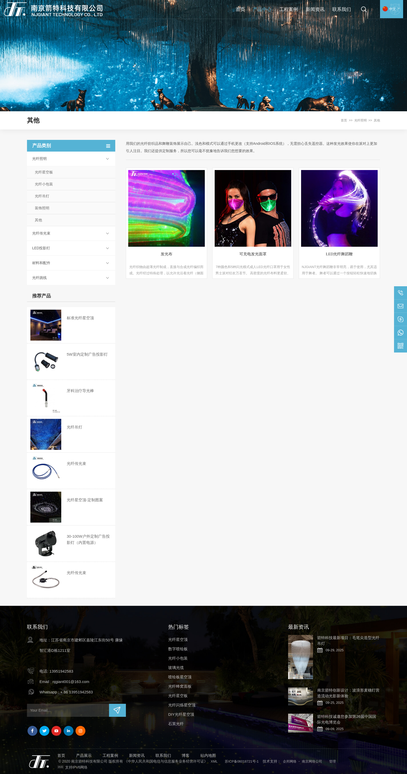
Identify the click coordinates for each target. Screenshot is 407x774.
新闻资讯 (315, 9)
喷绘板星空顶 (180, 677)
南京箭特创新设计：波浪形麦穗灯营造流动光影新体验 (348, 693)
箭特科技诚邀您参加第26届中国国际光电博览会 (346, 719)
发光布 (166, 254)
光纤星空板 (44, 172)
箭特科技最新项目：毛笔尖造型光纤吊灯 (348, 640)
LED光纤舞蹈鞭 (339, 254)
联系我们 (341, 9)
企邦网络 (289, 761)
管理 (332, 761)
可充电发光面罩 (253, 254)
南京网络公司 (312, 761)
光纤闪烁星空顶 (181, 705)
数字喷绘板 (178, 649)
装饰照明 (42, 208)
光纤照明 (360, 120)
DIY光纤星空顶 (181, 714)
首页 (240, 9)
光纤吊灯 (42, 196)
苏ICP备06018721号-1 (242, 761)
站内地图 (208, 755)
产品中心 (262, 9)
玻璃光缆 (176, 667)
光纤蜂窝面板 (180, 686)
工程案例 (288, 9)
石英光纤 (176, 723)
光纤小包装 (44, 184)
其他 (377, 120)
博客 (185, 755)
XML (214, 761)
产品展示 (84, 755)
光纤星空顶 (178, 639)
